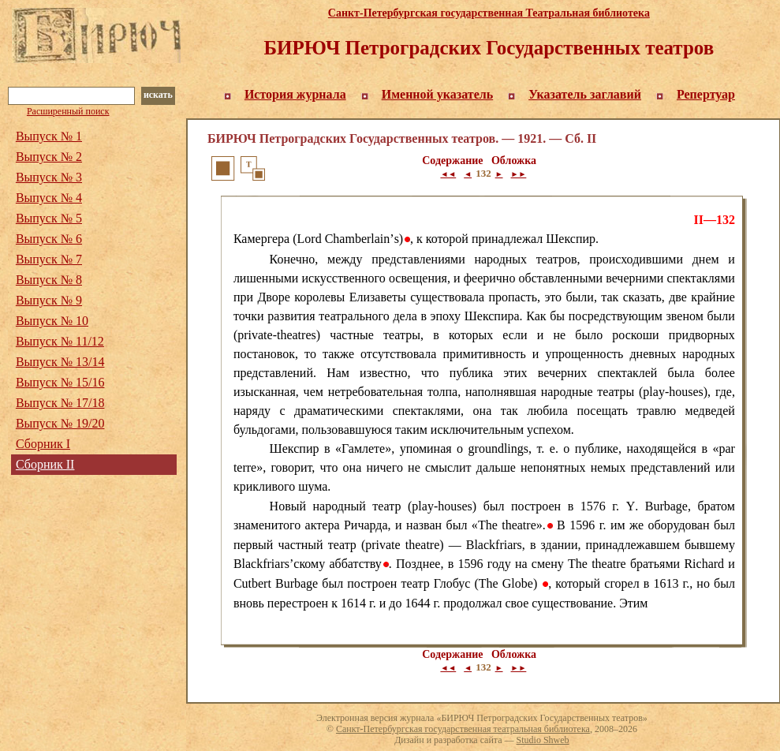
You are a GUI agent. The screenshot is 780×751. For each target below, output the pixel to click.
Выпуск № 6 (49, 238)
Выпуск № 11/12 (60, 341)
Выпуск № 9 (49, 300)
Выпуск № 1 (49, 136)
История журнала (295, 94)
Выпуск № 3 (49, 177)
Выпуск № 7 (49, 259)
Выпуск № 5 (49, 218)
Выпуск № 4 (49, 197)
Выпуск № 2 (49, 156)
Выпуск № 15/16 (60, 382)
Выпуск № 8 (49, 279)
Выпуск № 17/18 (60, 402)
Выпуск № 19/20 (60, 423)
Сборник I (43, 443)
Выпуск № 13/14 (60, 361)
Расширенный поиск (68, 111)
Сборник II (45, 464)
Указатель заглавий (584, 94)
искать (158, 94)
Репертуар (706, 94)
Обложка (513, 160)
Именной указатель (438, 94)
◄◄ (448, 174)
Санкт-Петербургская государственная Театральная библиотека (489, 13)
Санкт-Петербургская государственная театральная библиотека (463, 728)
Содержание (452, 160)
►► (519, 174)
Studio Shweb (543, 739)
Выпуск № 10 (52, 320)
